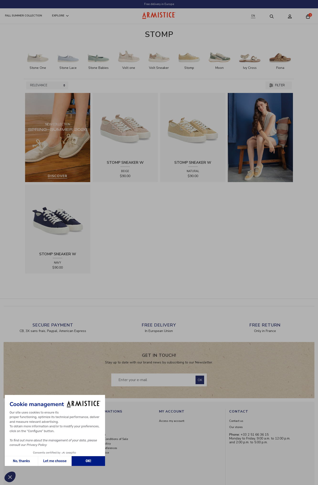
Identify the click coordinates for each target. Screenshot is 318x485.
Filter (277, 85)
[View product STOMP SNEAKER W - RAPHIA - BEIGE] (125, 125)
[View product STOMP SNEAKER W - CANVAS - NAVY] (57, 216)
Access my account (171, 421)
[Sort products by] (47, 86)
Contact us (236, 421)
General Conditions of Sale (110, 439)
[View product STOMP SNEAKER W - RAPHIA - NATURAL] (192, 125)
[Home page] (159, 15)
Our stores (236, 427)
